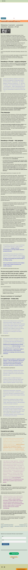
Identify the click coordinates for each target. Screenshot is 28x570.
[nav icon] (3, 1)
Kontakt (3, 18)
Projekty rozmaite (10, 20)
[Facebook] (2, 567)
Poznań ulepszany (17, 20)
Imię (2, 536)
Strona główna (3, 20)
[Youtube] (4, 567)
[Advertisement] (14, 9)
